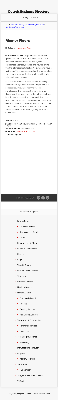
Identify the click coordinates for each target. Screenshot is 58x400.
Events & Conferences (27, 249)
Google (38, 198)
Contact (20, 381)
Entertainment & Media (27, 243)
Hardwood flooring (17, 25)
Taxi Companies (26, 370)
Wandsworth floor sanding (14, 27)
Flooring (23, 304)
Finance (20, 254)
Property (21, 353)
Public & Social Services (27, 271)
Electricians (25, 331)
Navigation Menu (30, 18)
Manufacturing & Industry (28, 348)
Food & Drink (23, 221)
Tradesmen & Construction (29, 320)
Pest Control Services (29, 315)
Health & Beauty (24, 287)
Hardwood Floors (24, 48)
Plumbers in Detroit (28, 298)
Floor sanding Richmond (35, 25)
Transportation (23, 364)
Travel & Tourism (24, 265)
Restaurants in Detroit (29, 232)
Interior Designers (27, 359)
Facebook (43, 198)
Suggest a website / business (30, 375)
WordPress (45, 393)
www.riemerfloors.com (25, 131)
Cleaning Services (27, 309)
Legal (19, 260)
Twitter (47, 198)
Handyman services (28, 326)
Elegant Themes (24, 393)
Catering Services (27, 227)
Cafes (22, 238)
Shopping (21, 276)
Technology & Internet (27, 337)
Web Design (25, 342)
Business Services (25, 282)
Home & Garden (24, 293)
